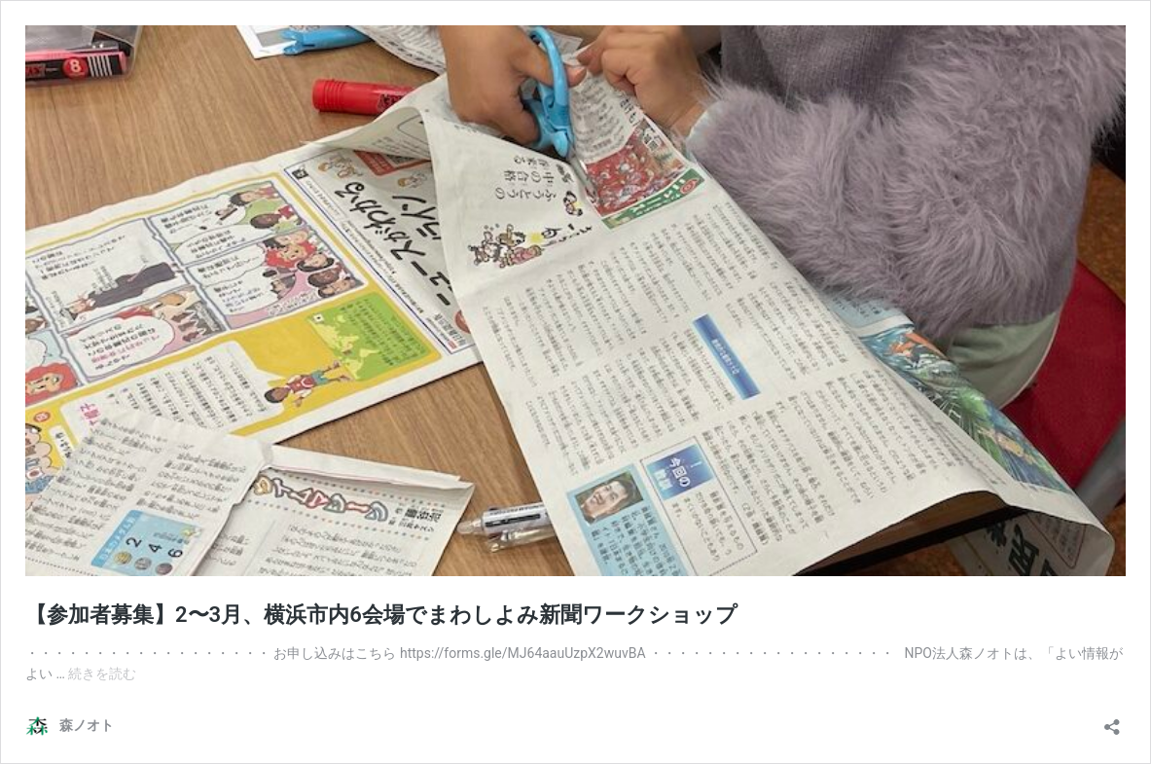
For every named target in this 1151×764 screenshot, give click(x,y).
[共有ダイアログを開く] (1112, 721)
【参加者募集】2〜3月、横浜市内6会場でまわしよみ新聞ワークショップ (381, 614)
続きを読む (102, 673)
